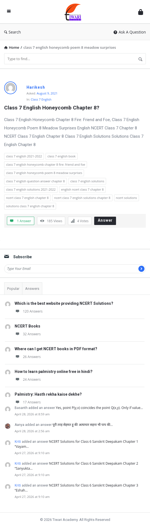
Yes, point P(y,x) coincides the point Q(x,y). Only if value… (99, 407)
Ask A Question (130, 32)
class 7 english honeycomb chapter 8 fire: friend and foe (45, 164)
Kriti (18, 441)
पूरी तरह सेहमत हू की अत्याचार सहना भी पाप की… (82, 424)
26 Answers (28, 356)
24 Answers (28, 379)
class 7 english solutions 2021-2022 (31, 189)
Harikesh (36, 87)
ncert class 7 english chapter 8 (27, 198)
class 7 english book (62, 156)
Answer (105, 220)
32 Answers (28, 334)
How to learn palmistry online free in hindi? (54, 371)
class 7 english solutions (87, 181)
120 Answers (29, 311)
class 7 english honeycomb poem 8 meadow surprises (44, 173)
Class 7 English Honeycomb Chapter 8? (51, 107)
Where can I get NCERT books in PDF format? (56, 349)
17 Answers (28, 402)
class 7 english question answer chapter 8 (35, 181)
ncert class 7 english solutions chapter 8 (82, 198)
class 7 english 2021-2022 (24, 156)
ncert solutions (126, 198)
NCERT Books (27, 326)
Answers (32, 288)
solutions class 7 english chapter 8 (30, 206)
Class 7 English (41, 99)
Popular (13, 288)
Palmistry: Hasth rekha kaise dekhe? (48, 394)
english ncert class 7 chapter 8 (82, 189)
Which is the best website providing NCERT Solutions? (64, 303)
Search (12, 32)
